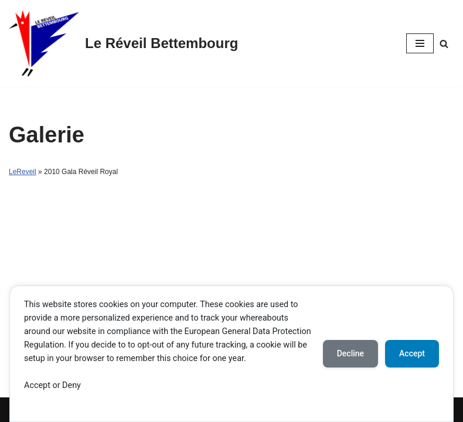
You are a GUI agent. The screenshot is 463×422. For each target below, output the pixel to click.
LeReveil (22, 172)
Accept (412, 353)
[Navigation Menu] (420, 43)
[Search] (444, 43)
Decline (350, 353)
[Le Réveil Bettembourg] (123, 43)
